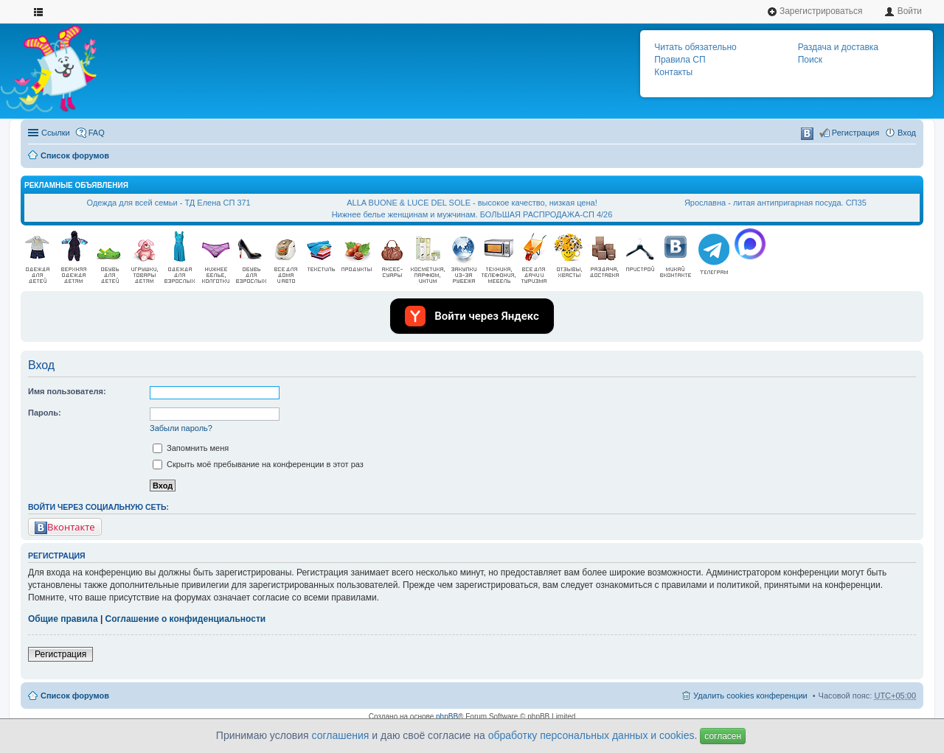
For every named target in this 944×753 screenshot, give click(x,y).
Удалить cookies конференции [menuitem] (750, 695)
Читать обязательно (695, 47)
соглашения (340, 735)
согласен (722, 736)
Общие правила (63, 619)
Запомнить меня (191, 448)
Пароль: (44, 412)
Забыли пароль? (181, 428)
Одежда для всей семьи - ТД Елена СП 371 (169, 202)
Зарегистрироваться (815, 11)
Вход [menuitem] (907, 132)
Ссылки (55, 132)
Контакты (673, 72)
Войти (903, 11)
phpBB (447, 716)
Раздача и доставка (838, 47)
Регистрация (60, 654)
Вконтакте (65, 527)
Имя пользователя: (67, 391)
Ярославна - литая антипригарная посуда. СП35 (775, 202)
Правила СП (679, 60)
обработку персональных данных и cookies (591, 735)
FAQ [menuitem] (96, 132)
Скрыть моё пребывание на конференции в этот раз (258, 464)
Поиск (810, 60)
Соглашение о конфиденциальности (185, 619)
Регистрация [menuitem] (855, 132)
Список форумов (75, 155)
